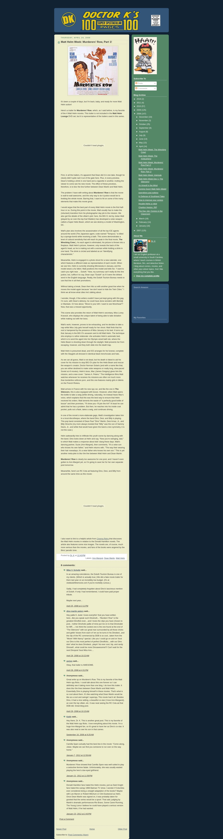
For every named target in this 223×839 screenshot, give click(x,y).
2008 (139, 114)
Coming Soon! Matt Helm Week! (152, 189)
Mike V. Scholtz (73, 570)
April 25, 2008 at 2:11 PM (77, 606)
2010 (139, 106)
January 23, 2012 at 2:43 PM (78, 814)
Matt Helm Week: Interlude (150, 175)
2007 (139, 230)
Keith (68, 717)
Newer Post (61, 829)
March (142, 219)
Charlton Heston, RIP (148, 207)
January (142, 226)
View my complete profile (147, 276)
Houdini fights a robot (148, 204)
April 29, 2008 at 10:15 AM (77, 711)
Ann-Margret (97, 558)
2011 (139, 103)
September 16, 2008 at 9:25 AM (80, 735)
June (141, 139)
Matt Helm (120, 558)
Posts (139, 83)
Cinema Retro (103, 539)
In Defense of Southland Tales (152, 196)
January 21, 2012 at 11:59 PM (79, 776)
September (144, 128)
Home (92, 829)
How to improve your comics (151, 200)
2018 (139, 99)
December (144, 117)
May (141, 143)
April (141, 146)
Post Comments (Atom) (78, 835)
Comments (141, 88)
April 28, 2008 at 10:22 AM (77, 656)
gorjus (69, 661)
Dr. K (153, 241)
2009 (139, 110)
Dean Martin (109, 558)
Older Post (122, 829)
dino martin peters (74, 611)
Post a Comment (66, 819)
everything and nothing (148, 193)
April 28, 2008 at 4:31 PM (77, 670)
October (142, 124)
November (144, 120)
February (143, 222)
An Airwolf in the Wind (148, 185)
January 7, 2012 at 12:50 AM (78, 755)
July (141, 135)
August (142, 132)
